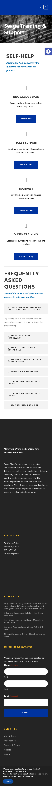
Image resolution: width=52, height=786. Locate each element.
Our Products (10, 741)
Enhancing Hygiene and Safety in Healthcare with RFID (23, 614)
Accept (8, 781)
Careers (7, 750)
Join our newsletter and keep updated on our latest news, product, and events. (24, 659)
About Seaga (10, 736)
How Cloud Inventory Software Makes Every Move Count (24, 621)
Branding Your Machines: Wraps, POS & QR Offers (23, 628)
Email (11, 696)
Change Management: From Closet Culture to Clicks (24, 635)
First (6, 677)
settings (30, 776)
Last (6, 689)
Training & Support (12, 745)
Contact (8, 754)
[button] (48, 51)
